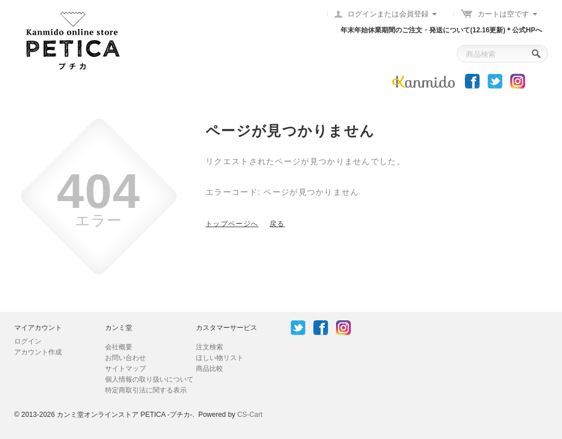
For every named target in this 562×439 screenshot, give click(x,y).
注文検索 (209, 347)
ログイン (27, 341)
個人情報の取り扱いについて (149, 379)
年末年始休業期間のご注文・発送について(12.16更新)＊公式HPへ (441, 30)
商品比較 (209, 369)
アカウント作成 (38, 352)
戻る (277, 224)
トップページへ (231, 224)
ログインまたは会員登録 (388, 14)
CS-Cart (250, 415)
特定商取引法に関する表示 (146, 390)
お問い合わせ (125, 358)
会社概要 (118, 347)
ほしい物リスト (220, 358)
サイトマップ (125, 369)
